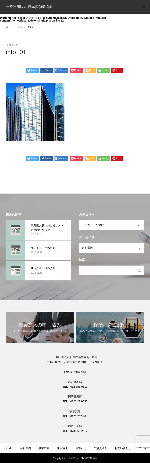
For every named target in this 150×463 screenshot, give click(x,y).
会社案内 (25, 448)
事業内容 (43, 448)
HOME (8, 448)
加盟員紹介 (100, 448)
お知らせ (80, 448)
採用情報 (62, 448)
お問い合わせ (123, 448)
